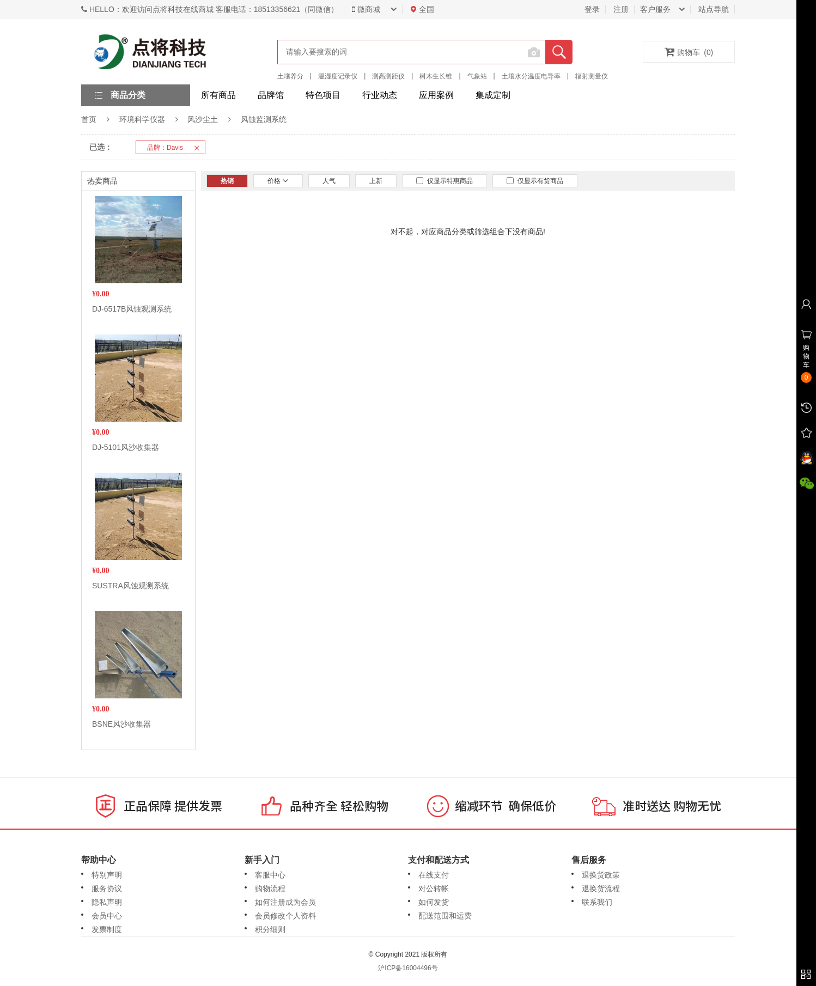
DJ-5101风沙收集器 (125, 447)
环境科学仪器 (142, 119)
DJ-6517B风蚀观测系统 (132, 309)
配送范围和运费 (445, 915)
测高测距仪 (388, 76)
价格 (278, 181)
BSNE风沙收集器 (121, 724)
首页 (88, 119)
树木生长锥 (435, 76)
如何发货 (433, 902)
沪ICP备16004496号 (407, 968)
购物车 (689, 51)
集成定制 (493, 95)
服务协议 (107, 888)
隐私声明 (107, 902)
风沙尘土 (202, 119)
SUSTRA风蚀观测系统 (130, 585)
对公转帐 (433, 888)
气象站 (477, 76)
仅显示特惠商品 (444, 181)
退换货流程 (601, 888)
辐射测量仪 (591, 76)
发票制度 (107, 929)
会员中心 (107, 915)
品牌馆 (271, 95)
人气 (329, 181)
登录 (592, 9)
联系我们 (597, 902)
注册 (621, 9)
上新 (375, 181)
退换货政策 (601, 875)
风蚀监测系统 (264, 119)
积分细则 (270, 929)
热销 (227, 181)
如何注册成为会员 (285, 902)
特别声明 (107, 875)
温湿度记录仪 (337, 76)
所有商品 (218, 95)
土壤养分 (290, 76)
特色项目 (323, 95)
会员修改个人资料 (285, 915)
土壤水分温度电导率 (531, 76)
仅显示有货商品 (535, 181)
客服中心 (270, 875)
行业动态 (379, 95)
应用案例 (436, 95)
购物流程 (270, 888)
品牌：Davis (176, 147)
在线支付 (433, 875)
